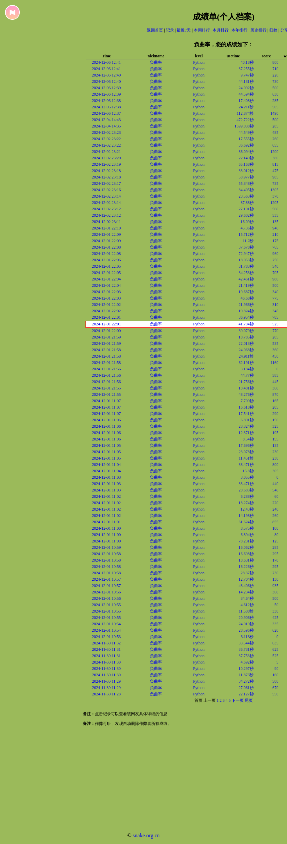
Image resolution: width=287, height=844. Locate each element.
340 (276, 291)
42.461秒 (246, 279)
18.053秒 (246, 260)
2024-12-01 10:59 (106, 547)
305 (276, 471)
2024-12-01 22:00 (106, 330)
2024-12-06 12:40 (106, 75)
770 (276, 330)
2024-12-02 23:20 (106, 158)
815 (276, 164)
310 (276, 304)
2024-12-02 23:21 (106, 151)
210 (276, 234)
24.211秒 (246, 107)
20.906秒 (246, 617)
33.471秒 (246, 483)
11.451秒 (246, 458)
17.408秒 (246, 100)
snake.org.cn (146, 835)
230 (276, 452)
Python (199, 62)
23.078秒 (246, 452)
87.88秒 (247, 202)
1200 (275, 151)
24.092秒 (246, 88)
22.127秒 (246, 694)
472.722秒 (245, 119)
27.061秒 (246, 687)
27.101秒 (246, 209)
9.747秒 (247, 75)
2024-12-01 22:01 (106, 317)
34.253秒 (246, 272)
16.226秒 (246, 566)
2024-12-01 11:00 (106, 528)
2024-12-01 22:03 (106, 291)
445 (276, 381)
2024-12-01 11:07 (106, 401)
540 (276, 266)
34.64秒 (247, 598)
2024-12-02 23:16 (106, 190)
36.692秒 (246, 145)
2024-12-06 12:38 (106, 100)
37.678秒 (246, 247)
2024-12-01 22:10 (106, 228)
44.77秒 (247, 375)
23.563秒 (246, 196)
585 (276, 375)
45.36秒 (247, 228)
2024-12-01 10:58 (106, 553)
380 (276, 158)
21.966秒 (246, 304)
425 (276, 617)
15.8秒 (248, 471)
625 (276, 649)
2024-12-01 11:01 (106, 522)
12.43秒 (247, 509)
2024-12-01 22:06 (106, 260)
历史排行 (258, 30)
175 (276, 241)
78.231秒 (246, 541)
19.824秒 (246, 311)
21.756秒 (246, 381)
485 (276, 132)
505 (276, 107)
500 (276, 88)
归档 (273, 30)
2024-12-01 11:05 (106, 445)
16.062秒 (246, 547)
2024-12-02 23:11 (106, 221)
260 (276, 139)
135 (276, 221)
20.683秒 (246, 490)
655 (276, 145)
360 (276, 350)
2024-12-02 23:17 (106, 183)
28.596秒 (246, 630)
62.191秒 (246, 362)
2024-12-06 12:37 (106, 113)
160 (276, 675)
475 (276, 170)
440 (276, 483)
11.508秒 (246, 611)
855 (276, 522)
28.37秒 (247, 573)
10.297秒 (246, 668)
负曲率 (156, 62)
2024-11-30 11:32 (106, 643)
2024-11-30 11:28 (106, 694)
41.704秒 (246, 324)
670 (276, 687)
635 (276, 643)
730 (276, 81)
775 (276, 298)
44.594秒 (246, 94)
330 (276, 611)
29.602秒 (246, 215)
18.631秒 (246, 560)
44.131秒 (246, 81)
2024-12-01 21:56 (106, 369)
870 (276, 394)
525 (276, 324)
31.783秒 (246, 266)
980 (276, 279)
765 (276, 247)
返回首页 (155, 30)
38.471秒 (246, 464)
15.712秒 (246, 234)
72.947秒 (246, 253)
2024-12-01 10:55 (106, 604)
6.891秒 (247, 420)
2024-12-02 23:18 (106, 170)
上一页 (210, 700)
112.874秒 (245, 113)
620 (276, 630)
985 (276, 177)
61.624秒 (246, 522)
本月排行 (221, 30)
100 (276, 528)
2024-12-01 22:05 (106, 266)
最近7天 (184, 30)
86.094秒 (246, 151)
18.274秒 (246, 502)
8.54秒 (248, 439)
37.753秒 (246, 655)
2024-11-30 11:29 (106, 681)
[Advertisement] (131, 780)
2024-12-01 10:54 (106, 624)
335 (276, 624)
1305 (275, 190)
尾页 (249, 700)
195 (276, 432)
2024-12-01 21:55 (106, 388)
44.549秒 (246, 132)
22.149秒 (246, 158)
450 (276, 356)
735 (276, 183)
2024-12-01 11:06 (106, 420)
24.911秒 (246, 356)
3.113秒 (247, 636)
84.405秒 (246, 190)
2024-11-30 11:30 (106, 662)
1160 (275, 362)
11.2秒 (248, 241)
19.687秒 (246, 291)
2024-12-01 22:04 (106, 279)
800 (276, 62)
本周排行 (202, 30)
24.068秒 (246, 350)
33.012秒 (246, 170)
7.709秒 (247, 401)
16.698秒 (246, 553)
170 (276, 560)
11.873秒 (246, 675)
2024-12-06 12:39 (106, 88)
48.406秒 (246, 585)
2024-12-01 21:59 (106, 337)
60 (277, 496)
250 (276, 260)
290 (276, 413)
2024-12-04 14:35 (106, 126)
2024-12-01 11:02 (106, 496)
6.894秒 (247, 534)
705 (276, 272)
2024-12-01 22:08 (106, 247)
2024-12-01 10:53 (106, 636)
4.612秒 (247, 604)
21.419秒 (246, 285)
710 (276, 68)
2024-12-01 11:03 (106, 477)
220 (276, 75)
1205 (275, 202)
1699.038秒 (244, 126)
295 (276, 553)
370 (276, 196)
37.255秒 (246, 68)
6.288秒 (247, 496)
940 (276, 228)
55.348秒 (246, 183)
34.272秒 (246, 681)
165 (276, 401)
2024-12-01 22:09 (106, 234)
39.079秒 (246, 330)
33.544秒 (246, 643)
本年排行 (239, 30)
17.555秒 (246, 139)
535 (276, 215)
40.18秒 (247, 62)
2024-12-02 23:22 (106, 139)
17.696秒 (246, 445)
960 (276, 253)
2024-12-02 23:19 (106, 164)
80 (277, 534)
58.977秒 (246, 177)
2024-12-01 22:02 (106, 304)
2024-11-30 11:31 (106, 649)
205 (276, 337)
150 (276, 420)
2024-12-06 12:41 (106, 62)
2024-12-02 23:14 (106, 196)
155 (276, 439)
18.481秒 (246, 388)
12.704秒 (246, 579)
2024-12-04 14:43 (106, 119)
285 (276, 100)
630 (276, 94)
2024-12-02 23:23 (106, 132)
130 (276, 579)
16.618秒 (246, 407)
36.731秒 (246, 649)
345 (276, 311)
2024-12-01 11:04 (106, 464)
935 (276, 585)
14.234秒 (246, 592)
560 (276, 209)
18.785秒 (246, 337)
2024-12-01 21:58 (106, 350)
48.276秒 (246, 394)
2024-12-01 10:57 (106, 579)
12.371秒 (246, 432)
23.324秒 (246, 426)
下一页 (238, 700)
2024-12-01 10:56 (106, 592)
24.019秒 (246, 624)
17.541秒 (246, 413)
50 (277, 604)
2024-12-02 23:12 (106, 209)
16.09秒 (247, 221)
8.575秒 (247, 528)
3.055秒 (247, 477)
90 (277, 668)
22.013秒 (246, 343)
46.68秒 (247, 298)
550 (276, 694)
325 (276, 426)
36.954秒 (246, 317)
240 (276, 509)
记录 (170, 30)
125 (276, 541)
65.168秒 (246, 164)
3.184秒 (247, 369)
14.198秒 (246, 515)
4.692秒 (247, 662)
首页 (198, 700)
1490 (275, 113)
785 (276, 317)
